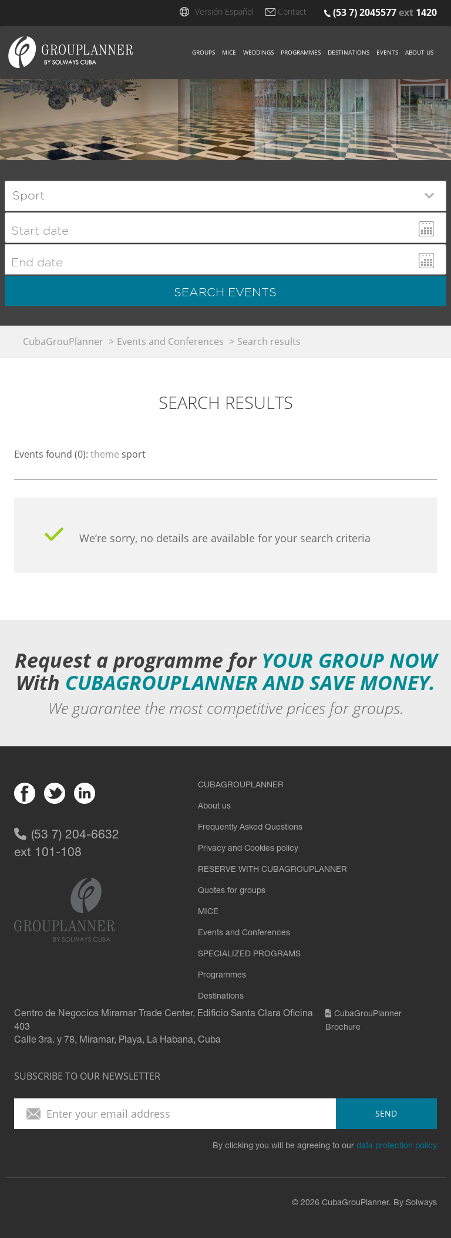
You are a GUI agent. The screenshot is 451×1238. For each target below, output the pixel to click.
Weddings (258, 52)
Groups (203, 52)
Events (387, 52)
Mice (229, 52)
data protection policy (396, 1146)
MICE (208, 912)
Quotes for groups (231, 891)
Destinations (348, 52)
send (386, 1113)
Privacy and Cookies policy (248, 849)
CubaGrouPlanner (63, 341)
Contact (292, 11)
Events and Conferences (170, 341)
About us (419, 52)
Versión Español (224, 11)
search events (225, 292)
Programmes (301, 52)
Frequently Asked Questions (250, 828)
